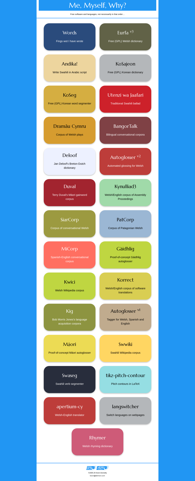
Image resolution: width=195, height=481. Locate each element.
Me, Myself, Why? (97, 5)
